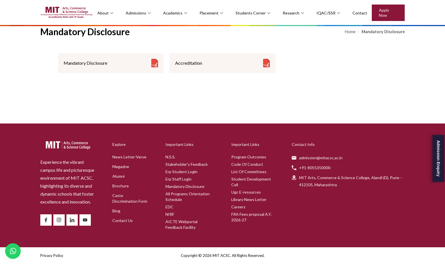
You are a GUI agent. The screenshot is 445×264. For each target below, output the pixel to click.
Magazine (120, 166)
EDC (169, 206)
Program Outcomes (248, 156)
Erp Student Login (181, 171)
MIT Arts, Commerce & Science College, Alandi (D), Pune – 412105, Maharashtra (350, 181)
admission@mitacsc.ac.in (321, 157)
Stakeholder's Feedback (186, 164)
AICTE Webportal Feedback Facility (181, 224)
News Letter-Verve (129, 156)
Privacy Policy (51, 255)
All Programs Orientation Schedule (187, 196)
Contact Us (122, 220)
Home (350, 31)
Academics (172, 13)
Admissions (136, 13)
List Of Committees (248, 171)
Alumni (118, 176)
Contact (359, 13)
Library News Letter (248, 199)
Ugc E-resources (246, 192)
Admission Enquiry (438, 158)
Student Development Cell (251, 182)
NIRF (169, 214)
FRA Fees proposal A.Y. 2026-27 (251, 217)
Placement (209, 13)
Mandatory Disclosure (184, 186)
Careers (238, 206)
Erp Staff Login (178, 179)
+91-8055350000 (314, 167)
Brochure (120, 185)
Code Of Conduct (247, 164)
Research (291, 13)
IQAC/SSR (325, 13)
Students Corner (251, 13)
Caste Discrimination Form (129, 198)
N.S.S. (170, 156)
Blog (116, 210)
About (103, 13)
